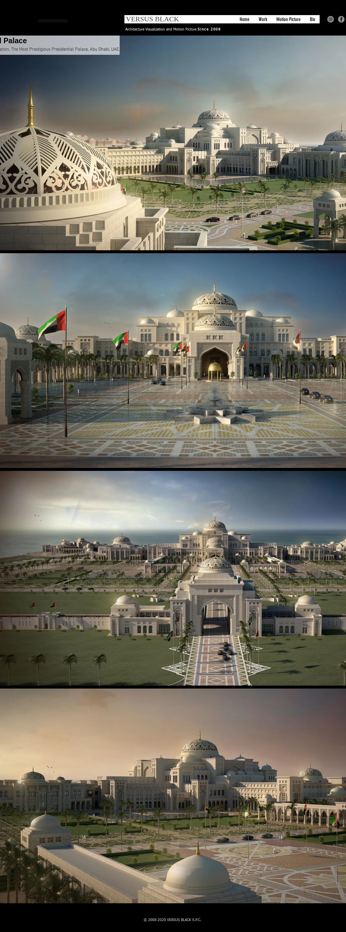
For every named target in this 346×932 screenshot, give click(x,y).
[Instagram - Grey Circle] (330, 19)
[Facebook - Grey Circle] (341, 19)
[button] (263, 19)
